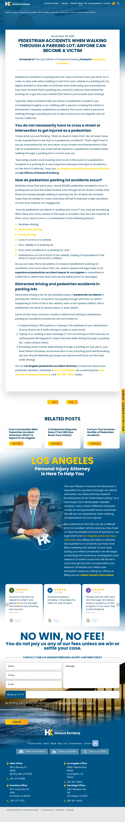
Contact (107, 3)
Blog (80, 3)
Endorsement (95, 3)
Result (74, 3)
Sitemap (70, 810)
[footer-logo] (62, 732)
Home (7, 12)
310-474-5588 (17, 778)
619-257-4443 (74, 800)
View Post (16, 443)
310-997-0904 (74, 782)
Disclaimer (64, 703)
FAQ (85, 3)
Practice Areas (51, 3)
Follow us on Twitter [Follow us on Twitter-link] (95, 751)
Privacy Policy (85, 703)
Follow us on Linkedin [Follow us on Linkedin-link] (64, 751)
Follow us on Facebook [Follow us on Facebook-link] (32, 751)
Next (72, 402)
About (65, 3)
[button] (118, 604)
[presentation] (23, 712)
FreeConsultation (123, 411)
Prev (53, 402)
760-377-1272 (17, 800)
